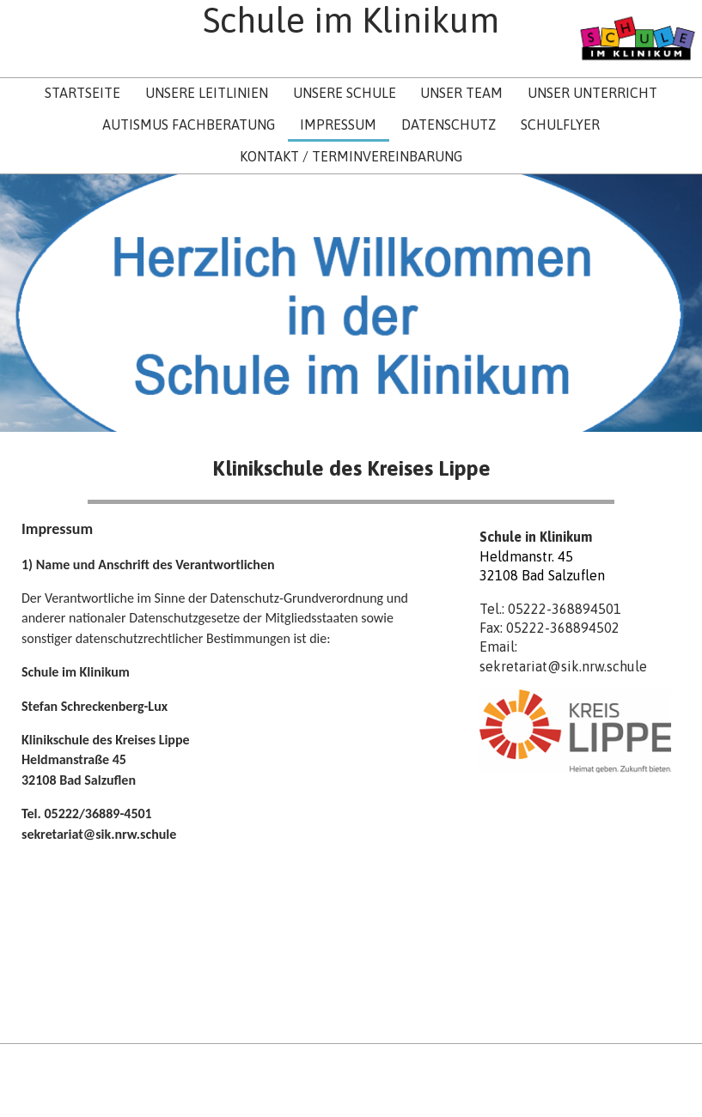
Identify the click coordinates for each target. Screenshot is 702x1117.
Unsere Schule (344, 92)
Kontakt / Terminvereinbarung (351, 156)
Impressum (338, 124)
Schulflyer (560, 124)
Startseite (82, 92)
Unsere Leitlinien (206, 92)
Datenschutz (448, 124)
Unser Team (461, 92)
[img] (637, 38)
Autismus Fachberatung (188, 124)
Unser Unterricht (592, 92)
